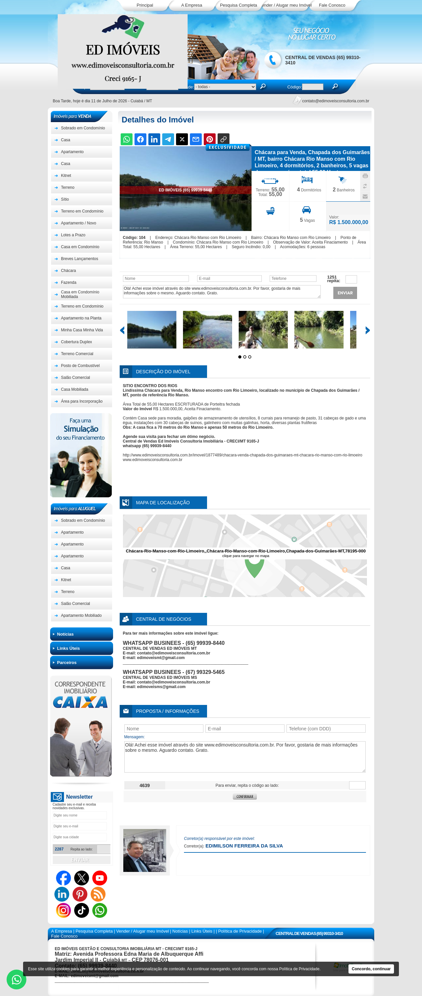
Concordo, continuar (371, 969)
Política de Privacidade (299, 969)
